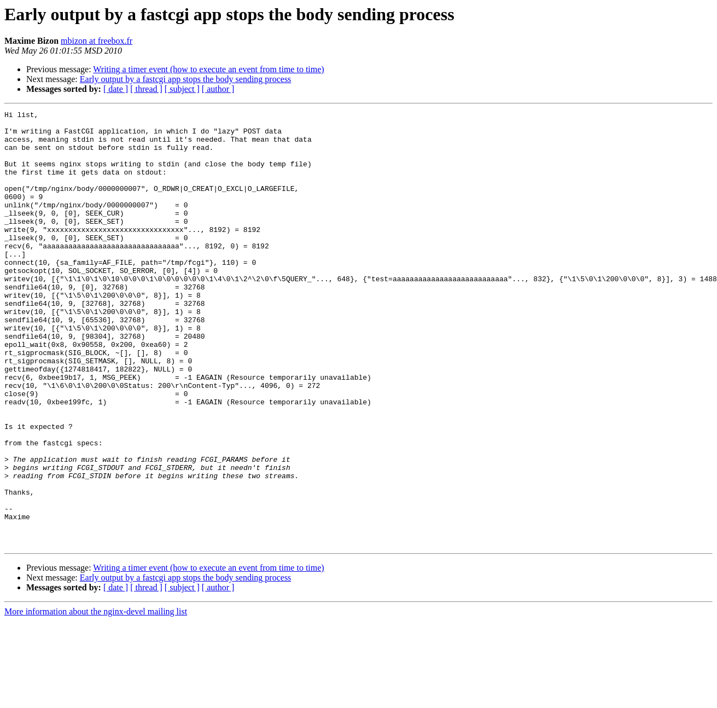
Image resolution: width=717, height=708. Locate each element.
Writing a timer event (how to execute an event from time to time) (208, 69)
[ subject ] (182, 89)
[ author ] (218, 89)
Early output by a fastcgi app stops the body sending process (186, 79)
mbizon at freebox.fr (96, 40)
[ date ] (115, 89)
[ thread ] (146, 89)
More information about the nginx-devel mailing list (95, 698)
